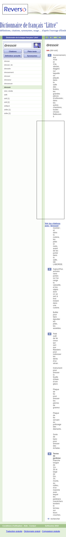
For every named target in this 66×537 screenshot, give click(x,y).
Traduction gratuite (14, 531)
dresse (7, 61)
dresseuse (8, 83)
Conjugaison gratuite (51, 531)
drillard (7, 106)
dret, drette (8, 91)
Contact (32, 526)
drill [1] (6, 98)
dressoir (7, 87)
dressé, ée (8, 65)
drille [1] (7, 110)
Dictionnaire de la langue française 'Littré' (22, 37)
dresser (7, 76)
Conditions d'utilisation (12, 526)
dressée (7, 69)
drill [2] (6, 102)
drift (5, 95)
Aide (26, 526)
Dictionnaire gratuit (32, 531)
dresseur (7, 80)
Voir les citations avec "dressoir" (52, 224)
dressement (9, 72)
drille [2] (7, 113)
